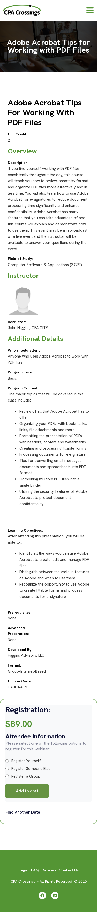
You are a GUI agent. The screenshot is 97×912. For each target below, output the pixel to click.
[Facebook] (42, 895)
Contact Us (69, 870)
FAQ (35, 870)
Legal (23, 870)
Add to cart (27, 791)
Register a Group (22, 776)
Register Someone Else (27, 768)
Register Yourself (23, 761)
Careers (48, 870)
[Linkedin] (54, 895)
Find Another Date (22, 812)
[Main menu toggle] (90, 10)
